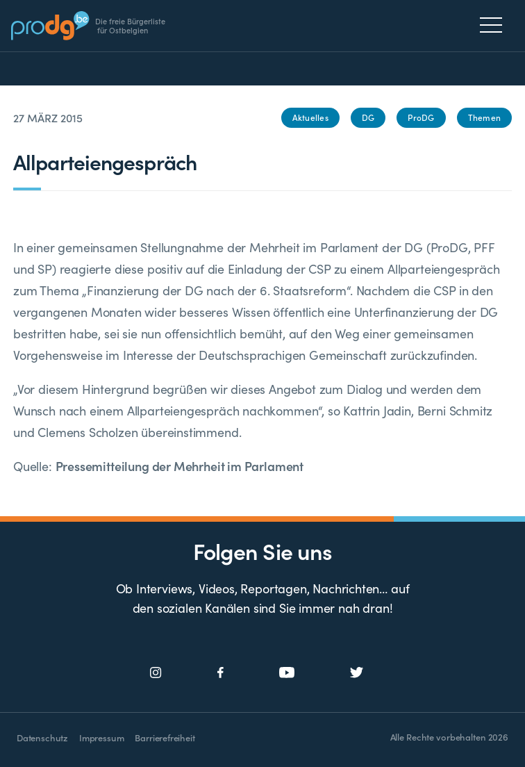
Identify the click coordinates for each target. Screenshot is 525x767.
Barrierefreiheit (164, 737)
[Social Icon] (156, 673)
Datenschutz (42, 737)
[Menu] (495, 25)
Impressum (101, 737)
